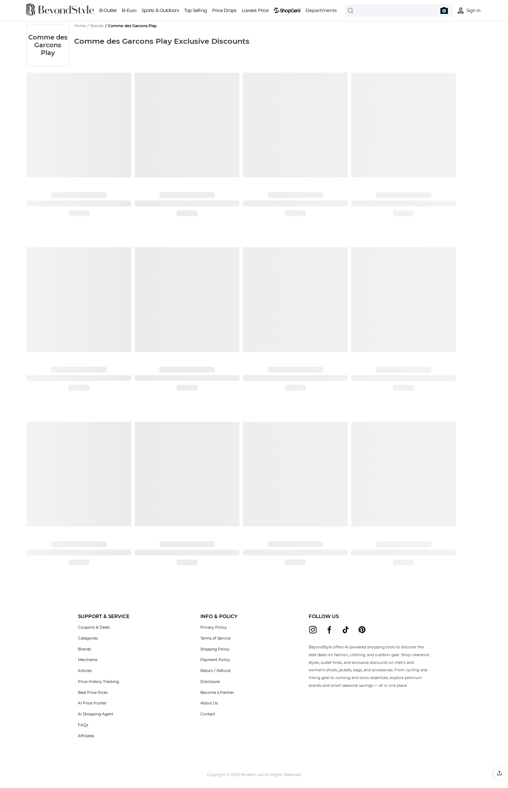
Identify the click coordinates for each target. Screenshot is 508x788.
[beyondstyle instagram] (313, 629)
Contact (207, 714)
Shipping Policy (215, 649)
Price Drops (224, 10)
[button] (499, 773)
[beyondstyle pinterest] (362, 629)
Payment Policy (215, 660)
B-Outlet (108, 10)
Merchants (87, 660)
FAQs (83, 725)
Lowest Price (255, 10)
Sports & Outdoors (160, 10)
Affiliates (86, 736)
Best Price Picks (93, 692)
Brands (84, 649)
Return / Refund (215, 670)
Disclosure (210, 681)
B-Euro (129, 10)
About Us (209, 703)
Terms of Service (215, 638)
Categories (88, 638)
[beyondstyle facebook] (329, 629)
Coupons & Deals (94, 627)
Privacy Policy (213, 627)
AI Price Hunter (92, 703)
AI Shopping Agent (95, 714)
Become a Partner (217, 692)
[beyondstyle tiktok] (345, 629)
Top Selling (195, 10)
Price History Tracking (98, 681)
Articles (85, 670)
